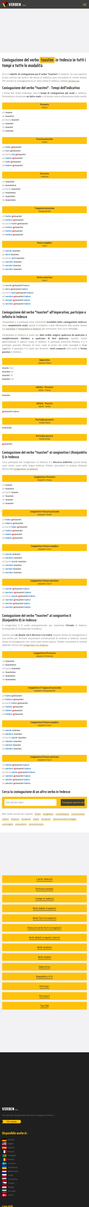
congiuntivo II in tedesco (35, 645)
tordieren (46, 819)
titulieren (26, 819)
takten (5, 819)
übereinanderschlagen (65, 819)
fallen (38, 814)
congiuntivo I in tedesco (26, 469)
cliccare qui (73, 81)
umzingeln (7, 824)
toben (36, 819)
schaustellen (78, 814)
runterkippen (62, 814)
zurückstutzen (36, 824)
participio (10, 328)
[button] (84, 5)
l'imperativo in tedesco (29, 328)
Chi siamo (12, 1121)
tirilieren (15, 819)
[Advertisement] (44, 30)
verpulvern (21, 824)
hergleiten (48, 814)
